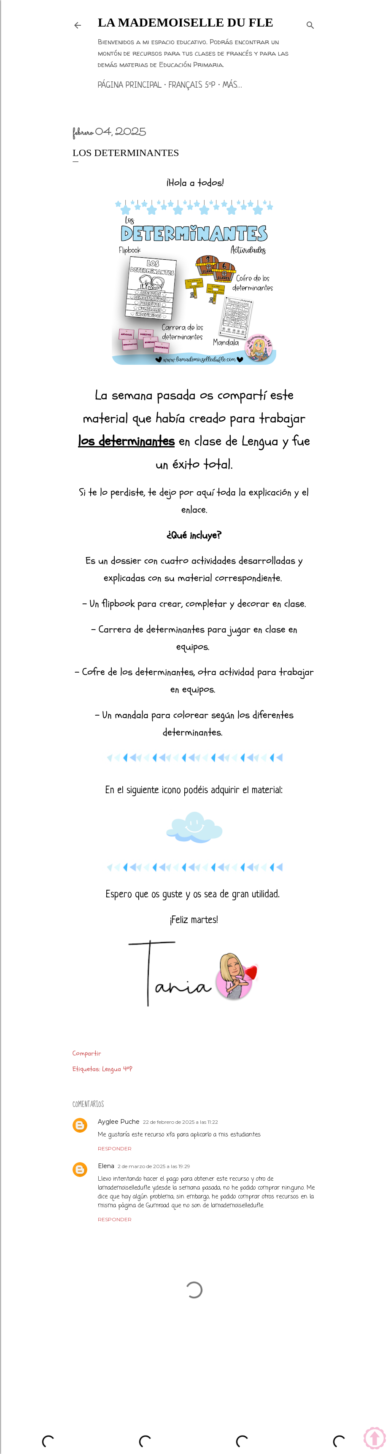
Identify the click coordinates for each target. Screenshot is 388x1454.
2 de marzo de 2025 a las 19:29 (154, 1166)
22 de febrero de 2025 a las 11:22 (180, 1122)
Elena (106, 1166)
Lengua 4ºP (117, 1069)
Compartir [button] (87, 1053)
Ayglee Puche (119, 1122)
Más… (232, 85)
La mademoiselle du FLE (185, 22)
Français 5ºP (192, 85)
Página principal (130, 85)
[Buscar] (310, 23)
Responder (115, 1148)
